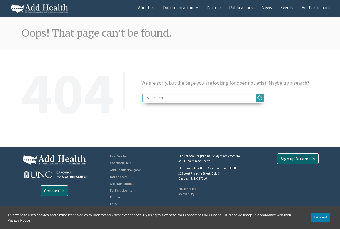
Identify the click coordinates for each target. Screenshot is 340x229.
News (267, 7)
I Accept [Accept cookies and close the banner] (320, 217)
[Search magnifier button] (260, 98)
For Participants (317, 7)
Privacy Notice (19, 220)
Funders (116, 197)
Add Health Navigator (125, 170)
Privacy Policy (187, 189)
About (144, 7)
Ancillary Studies (122, 184)
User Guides (118, 156)
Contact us (54, 190)
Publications (241, 7)
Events (286, 7)
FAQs (114, 204)
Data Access (119, 177)
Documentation (178, 7)
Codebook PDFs (120, 163)
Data (211, 7)
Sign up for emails (298, 159)
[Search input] (201, 98)
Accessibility (186, 194)
